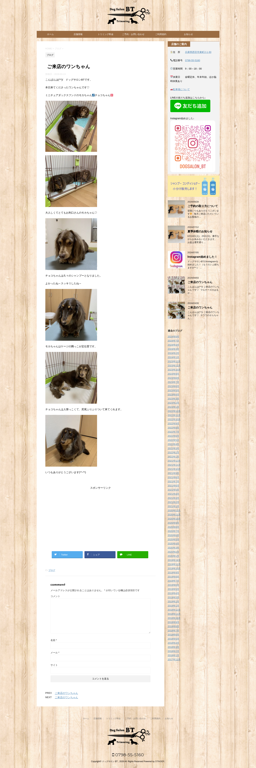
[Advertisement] (100, 517)
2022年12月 (174, 411)
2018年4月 (173, 643)
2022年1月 (173, 456)
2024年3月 (173, 349)
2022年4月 (173, 444)
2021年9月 (173, 473)
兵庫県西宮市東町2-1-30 (198, 52)
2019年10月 (174, 568)
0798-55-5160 (192, 60)
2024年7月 (173, 340)
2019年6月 (173, 585)
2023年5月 (173, 390)
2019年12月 (174, 560)
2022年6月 (173, 436)
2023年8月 (173, 378)
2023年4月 (173, 394)
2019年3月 (173, 597)
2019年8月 (173, 576)
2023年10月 (174, 369)
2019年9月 (173, 572)
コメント (55, 596)
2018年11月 (174, 614)
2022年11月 (174, 415)
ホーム (50, 34)
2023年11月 (174, 365)
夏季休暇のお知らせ (200, 231)
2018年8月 (173, 626)
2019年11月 (174, 564)
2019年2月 (173, 601)
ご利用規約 (160, 34)
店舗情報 (78, 34)
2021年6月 (173, 485)
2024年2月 (173, 353)
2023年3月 (173, 398)
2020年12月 (174, 510)
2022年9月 (173, 423)
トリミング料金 (105, 34)
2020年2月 (173, 551)
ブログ (51, 570)
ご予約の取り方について (203, 206)
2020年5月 (173, 539)
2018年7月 (173, 630)
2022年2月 (173, 452)
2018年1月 (173, 655)
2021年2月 (173, 502)
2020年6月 (173, 535)
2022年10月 (174, 419)
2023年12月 (174, 361)
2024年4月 (173, 344)
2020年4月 (173, 543)
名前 (54, 640)
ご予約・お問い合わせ (133, 34)
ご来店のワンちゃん (66, 693)
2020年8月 (173, 527)
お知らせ (188, 34)
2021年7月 (173, 481)
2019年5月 (173, 589)
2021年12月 (174, 460)
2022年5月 (173, 440)
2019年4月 (173, 593)
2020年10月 (174, 518)
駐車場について (181, 89)
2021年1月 (173, 506)
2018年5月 (173, 638)
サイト (54, 665)
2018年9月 (173, 622)
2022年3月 (173, 448)
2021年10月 (174, 469)
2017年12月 (174, 659)
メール (55, 652)
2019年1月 (173, 605)
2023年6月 (173, 386)
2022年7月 (173, 431)
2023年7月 (173, 382)
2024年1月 (173, 357)
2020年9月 (173, 522)
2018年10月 (174, 618)
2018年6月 (173, 634)
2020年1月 (173, 556)
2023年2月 (173, 402)
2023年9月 (173, 373)
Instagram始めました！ (202, 256)
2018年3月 (173, 647)
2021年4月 (173, 494)
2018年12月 (174, 609)
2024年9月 (173, 336)
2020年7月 (173, 531)
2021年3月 (173, 498)
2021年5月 (173, 489)
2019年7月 (173, 580)
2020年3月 (173, 547)
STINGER (159, 761)
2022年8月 (173, 427)
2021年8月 (173, 477)
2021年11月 (174, 465)
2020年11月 (174, 514)
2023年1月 (173, 407)
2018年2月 (173, 651)
